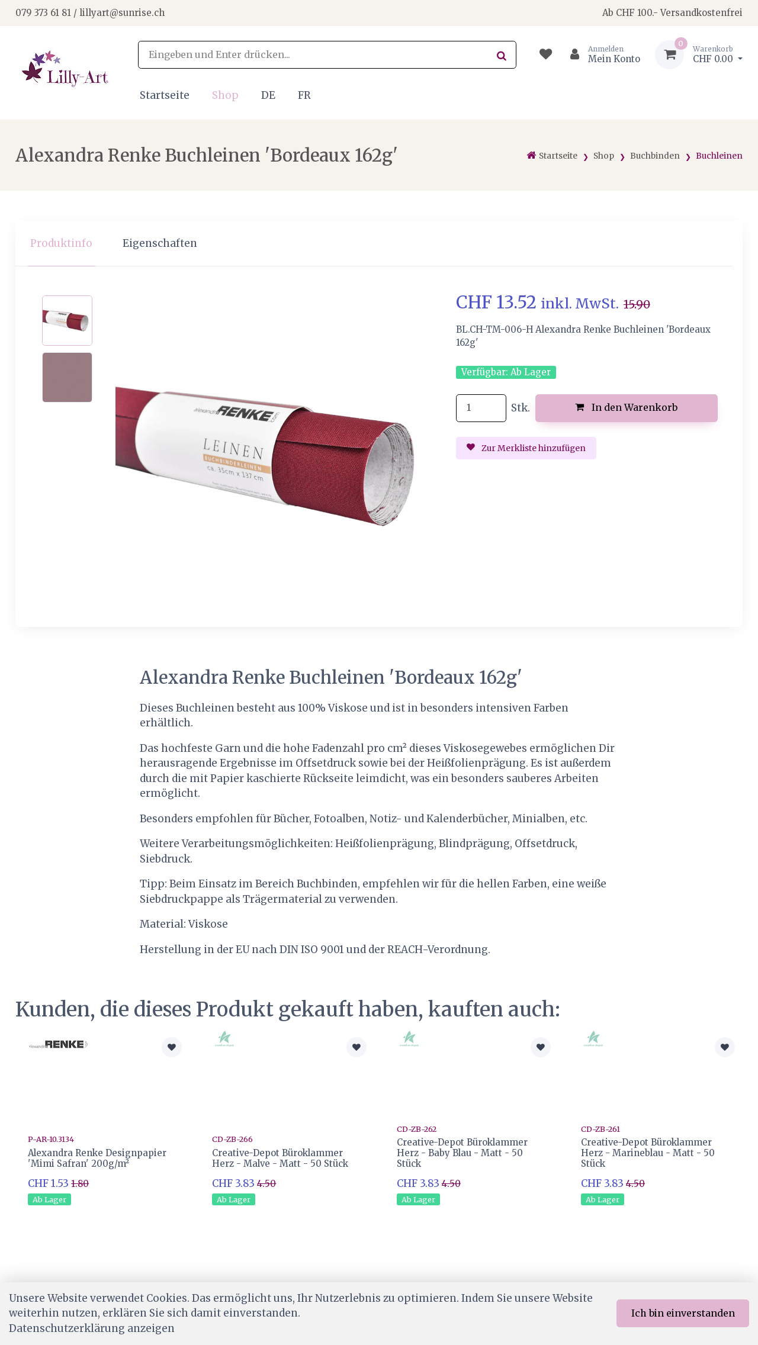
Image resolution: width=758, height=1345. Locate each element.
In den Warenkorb (626, 407)
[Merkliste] (545, 54)
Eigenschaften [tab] (160, 243)
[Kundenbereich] (600, 54)
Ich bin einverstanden (683, 1313)
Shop (225, 95)
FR (304, 95)
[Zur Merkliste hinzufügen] (172, 1047)
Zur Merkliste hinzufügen (526, 448)
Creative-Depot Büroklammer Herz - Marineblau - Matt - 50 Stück (648, 1153)
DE (268, 95)
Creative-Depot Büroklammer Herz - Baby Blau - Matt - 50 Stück (462, 1153)
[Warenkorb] (699, 54)
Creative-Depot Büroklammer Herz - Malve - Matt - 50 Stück (280, 1158)
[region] (379, 243)
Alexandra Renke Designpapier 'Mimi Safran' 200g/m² (97, 1158)
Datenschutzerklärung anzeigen (92, 1328)
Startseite (165, 95)
